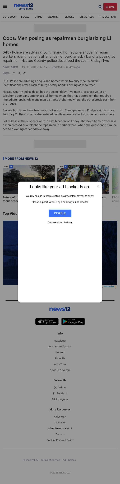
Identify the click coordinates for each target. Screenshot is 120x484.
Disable (60, 213)
